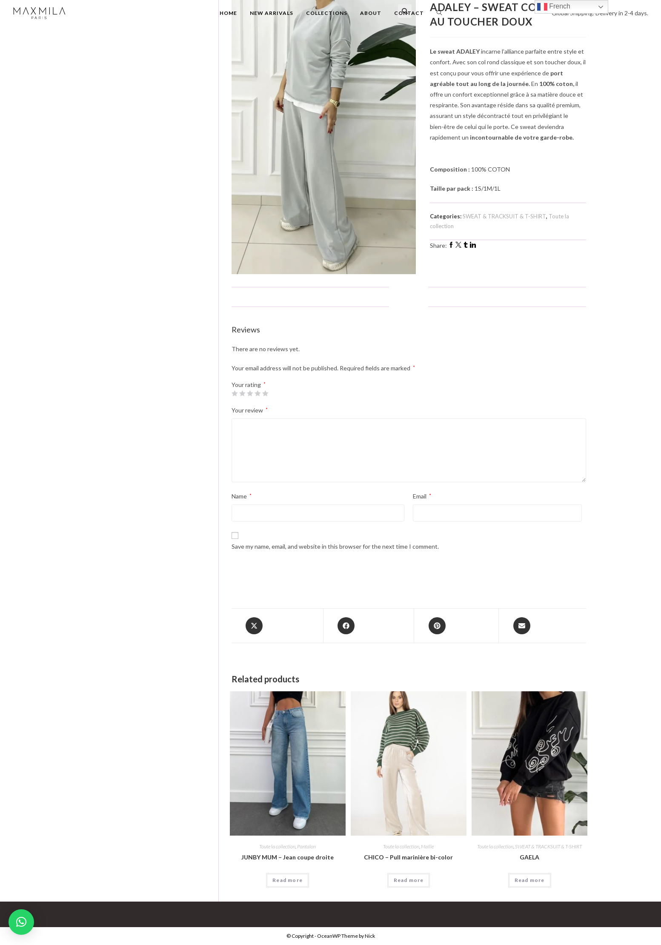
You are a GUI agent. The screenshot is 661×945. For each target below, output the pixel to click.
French (553, 7)
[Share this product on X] (277, 625)
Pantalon (306, 846)
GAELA (529, 857)
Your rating (249, 385)
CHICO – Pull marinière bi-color (408, 857)
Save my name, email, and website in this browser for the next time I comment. (335, 546)
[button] (21, 922)
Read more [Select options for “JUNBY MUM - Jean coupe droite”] (287, 880)
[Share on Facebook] (368, 625)
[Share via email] (542, 625)
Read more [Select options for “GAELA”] (530, 880)
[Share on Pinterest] (456, 625)
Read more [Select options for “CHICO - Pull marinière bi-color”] (409, 880)
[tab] (408, 296)
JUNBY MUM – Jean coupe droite (287, 857)
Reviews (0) (408, 296)
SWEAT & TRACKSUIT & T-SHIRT (504, 216)
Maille (427, 846)
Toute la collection (277, 846)
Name (242, 496)
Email (422, 496)
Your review (250, 410)
